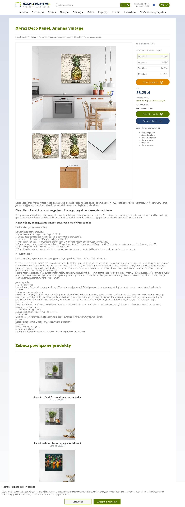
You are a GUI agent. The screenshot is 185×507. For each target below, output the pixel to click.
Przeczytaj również (78, 476)
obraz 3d (145, 143)
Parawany (77, 12)
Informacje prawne (50, 476)
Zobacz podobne (150, 82)
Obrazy (22, 12)
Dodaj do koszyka (153, 114)
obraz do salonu (148, 135)
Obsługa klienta (24, 476)
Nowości (116, 12)
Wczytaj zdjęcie (150, 121)
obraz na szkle (147, 145)
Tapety (51, 12)
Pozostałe (128, 12)
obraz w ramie (147, 140)
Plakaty (63, 12)
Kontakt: (141, 5)
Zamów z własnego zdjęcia (152, 12)
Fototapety (36, 12)
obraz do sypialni (148, 138)
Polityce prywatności (13, 494)
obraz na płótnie (148, 132)
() (164, 4)
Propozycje (103, 12)
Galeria (91, 12)
